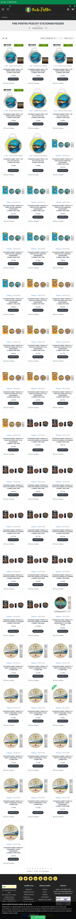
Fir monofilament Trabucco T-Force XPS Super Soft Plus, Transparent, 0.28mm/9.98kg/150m (62, 394)
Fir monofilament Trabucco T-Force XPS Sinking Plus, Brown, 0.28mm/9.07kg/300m (13, 621)
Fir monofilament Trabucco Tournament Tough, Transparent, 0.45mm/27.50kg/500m (13, 850)
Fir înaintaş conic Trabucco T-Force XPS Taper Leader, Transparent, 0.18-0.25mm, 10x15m (62, 622)
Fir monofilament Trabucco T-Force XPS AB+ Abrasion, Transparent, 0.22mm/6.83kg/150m (13, 254)
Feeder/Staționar (37, 28)
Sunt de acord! (39, 917)
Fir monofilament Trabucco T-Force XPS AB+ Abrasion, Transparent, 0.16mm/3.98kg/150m (38, 208)
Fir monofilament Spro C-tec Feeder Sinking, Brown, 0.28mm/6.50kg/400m (63, 71)
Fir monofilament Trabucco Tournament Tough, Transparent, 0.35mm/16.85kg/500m (62, 803)
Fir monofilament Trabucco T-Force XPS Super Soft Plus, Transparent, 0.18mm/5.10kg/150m (62, 348)
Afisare (66, 38)
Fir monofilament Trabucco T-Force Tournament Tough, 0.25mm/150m (38, 757)
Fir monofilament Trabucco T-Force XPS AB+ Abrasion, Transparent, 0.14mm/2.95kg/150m (13, 208)
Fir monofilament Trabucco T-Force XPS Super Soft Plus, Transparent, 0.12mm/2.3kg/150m (62, 301)
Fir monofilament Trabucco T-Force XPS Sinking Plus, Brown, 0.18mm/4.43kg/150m (13, 486)
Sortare (43, 38)
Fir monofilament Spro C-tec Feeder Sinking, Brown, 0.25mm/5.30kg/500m (38, 71)
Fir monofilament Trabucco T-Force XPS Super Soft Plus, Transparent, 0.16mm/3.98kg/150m (38, 348)
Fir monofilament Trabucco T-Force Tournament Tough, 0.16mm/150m (13, 713)
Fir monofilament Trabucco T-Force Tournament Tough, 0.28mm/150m (62, 757)
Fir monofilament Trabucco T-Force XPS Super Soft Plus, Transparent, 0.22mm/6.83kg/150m (13, 394)
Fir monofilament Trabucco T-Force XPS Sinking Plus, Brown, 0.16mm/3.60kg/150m (62, 440)
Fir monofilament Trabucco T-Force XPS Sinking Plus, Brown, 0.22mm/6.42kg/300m (38, 576)
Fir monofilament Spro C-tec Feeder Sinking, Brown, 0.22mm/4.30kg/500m (13, 71)
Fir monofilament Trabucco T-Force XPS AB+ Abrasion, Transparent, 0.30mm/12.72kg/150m (13, 301)
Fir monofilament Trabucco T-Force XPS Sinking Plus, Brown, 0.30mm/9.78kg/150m (38, 531)
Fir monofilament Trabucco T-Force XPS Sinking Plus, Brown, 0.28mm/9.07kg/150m (13, 531)
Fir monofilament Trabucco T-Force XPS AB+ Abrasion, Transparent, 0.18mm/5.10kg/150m (62, 208)
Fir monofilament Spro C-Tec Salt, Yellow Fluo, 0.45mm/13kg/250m (13, 160)
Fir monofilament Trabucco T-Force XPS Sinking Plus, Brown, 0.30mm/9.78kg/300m (38, 621)
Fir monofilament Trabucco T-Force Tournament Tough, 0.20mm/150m (62, 713)
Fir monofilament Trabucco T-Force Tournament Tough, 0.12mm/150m (38, 668)
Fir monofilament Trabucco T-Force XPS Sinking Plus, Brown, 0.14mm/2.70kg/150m (38, 440)
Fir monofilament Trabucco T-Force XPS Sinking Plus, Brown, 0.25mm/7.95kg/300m (62, 576)
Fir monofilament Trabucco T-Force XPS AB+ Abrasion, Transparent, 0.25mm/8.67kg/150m (38, 254)
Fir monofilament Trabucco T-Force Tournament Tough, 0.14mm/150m (62, 668)
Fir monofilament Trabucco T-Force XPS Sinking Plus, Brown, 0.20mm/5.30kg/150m (38, 486)
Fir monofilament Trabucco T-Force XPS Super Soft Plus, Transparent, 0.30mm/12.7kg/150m (13, 441)
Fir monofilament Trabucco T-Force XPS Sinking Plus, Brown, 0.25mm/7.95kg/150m (62, 486)
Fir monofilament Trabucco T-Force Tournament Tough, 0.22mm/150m (13, 757)
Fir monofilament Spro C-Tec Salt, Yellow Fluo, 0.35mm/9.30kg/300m (38, 115)
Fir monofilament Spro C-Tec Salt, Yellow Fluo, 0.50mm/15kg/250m (38, 160)
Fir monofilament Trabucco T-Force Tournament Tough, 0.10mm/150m (13, 668)
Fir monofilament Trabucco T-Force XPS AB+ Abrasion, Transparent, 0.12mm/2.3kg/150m (62, 161)
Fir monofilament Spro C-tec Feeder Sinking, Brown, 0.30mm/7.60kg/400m (13, 115)
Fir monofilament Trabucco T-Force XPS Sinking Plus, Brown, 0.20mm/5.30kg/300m (13, 576)
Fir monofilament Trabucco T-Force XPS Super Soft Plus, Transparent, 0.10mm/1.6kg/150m (38, 301)
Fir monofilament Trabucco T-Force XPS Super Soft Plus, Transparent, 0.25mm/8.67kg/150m (38, 394)
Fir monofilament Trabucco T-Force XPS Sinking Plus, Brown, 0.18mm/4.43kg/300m (62, 531)
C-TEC (6, 66)
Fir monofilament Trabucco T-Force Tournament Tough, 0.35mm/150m (38, 802)
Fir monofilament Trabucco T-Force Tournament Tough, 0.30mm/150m (13, 802)
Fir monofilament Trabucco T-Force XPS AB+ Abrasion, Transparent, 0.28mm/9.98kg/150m (62, 254)
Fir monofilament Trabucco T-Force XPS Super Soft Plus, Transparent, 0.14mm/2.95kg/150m (13, 348)
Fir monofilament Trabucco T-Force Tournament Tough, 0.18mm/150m (38, 713)
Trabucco (58, 155)
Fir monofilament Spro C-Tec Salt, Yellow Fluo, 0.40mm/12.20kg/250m (63, 115)
